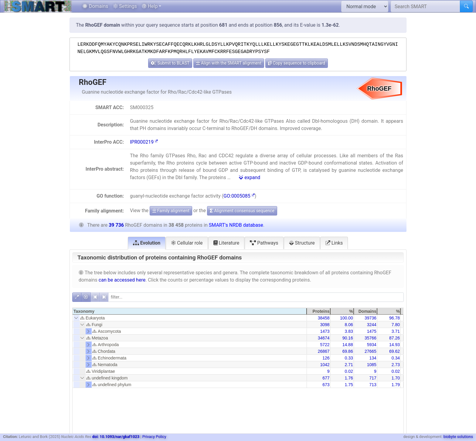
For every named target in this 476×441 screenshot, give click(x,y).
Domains (95, 6)
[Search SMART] (425, 6)
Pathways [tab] (264, 243)
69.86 (347, 351)
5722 (324, 344)
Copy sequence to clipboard (296, 63)
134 (372, 358)
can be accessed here (122, 280)
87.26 (394, 338)
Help (150, 6)
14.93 (394, 344)
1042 (324, 364)
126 (325, 358)
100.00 (346, 318)
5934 (371, 344)
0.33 (349, 358)
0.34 (396, 358)
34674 (324, 338)
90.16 (347, 338)
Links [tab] (334, 243)
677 (325, 378)
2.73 (396, 364)
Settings (125, 6)
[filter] (256, 297)
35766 (370, 338)
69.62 (394, 351)
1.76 (349, 378)
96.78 (394, 318)
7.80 (396, 324)
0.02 (349, 371)
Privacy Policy (154, 436)
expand (249, 177)
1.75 (349, 384)
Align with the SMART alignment (228, 63)
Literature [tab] (226, 243)
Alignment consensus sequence (242, 210)
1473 (324, 331)
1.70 (396, 378)
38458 (324, 318)
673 (325, 384)
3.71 (396, 331)
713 (372, 384)
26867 (324, 351)
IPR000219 (144, 142)
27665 (370, 351)
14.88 (347, 344)
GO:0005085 (239, 196)
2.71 (349, 364)
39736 (370, 318)
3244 (371, 324)
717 (372, 378)
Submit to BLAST (170, 63)
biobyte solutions (458, 436)
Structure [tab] (302, 243)
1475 (371, 331)
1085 (371, 364)
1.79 (396, 384)
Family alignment (170, 210)
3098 (324, 324)
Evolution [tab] (147, 243)
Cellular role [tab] (186, 243)
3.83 (349, 331)
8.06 (349, 324)
